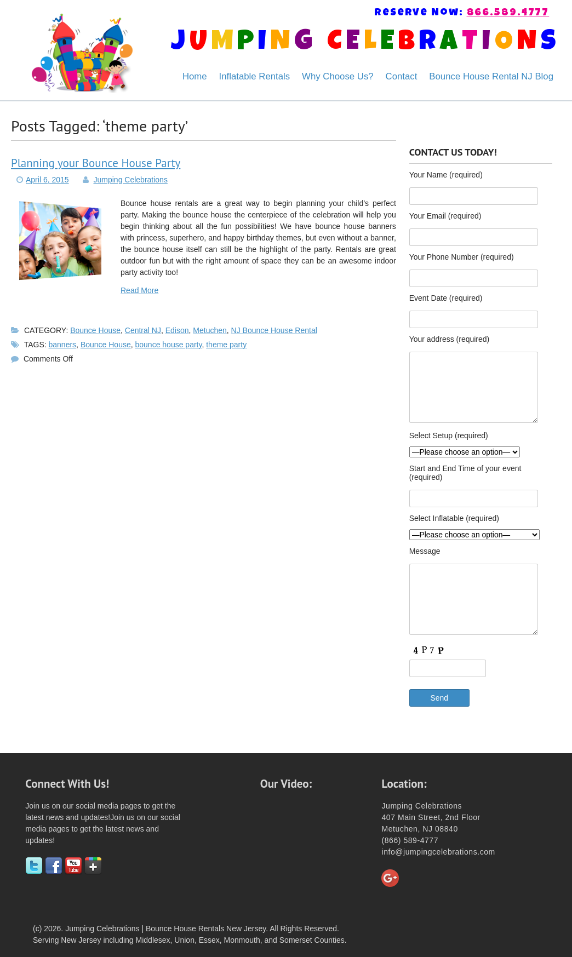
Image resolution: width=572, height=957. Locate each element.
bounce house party (168, 344)
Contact (401, 76)
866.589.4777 (508, 13)
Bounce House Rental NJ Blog (491, 76)
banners (63, 344)
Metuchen (209, 330)
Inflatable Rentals (254, 76)
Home (194, 76)
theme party (226, 344)
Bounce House (95, 330)
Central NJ (143, 330)
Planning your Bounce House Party (95, 163)
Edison (177, 330)
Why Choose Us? (338, 76)
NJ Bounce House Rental (274, 330)
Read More (139, 290)
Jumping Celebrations (131, 179)
